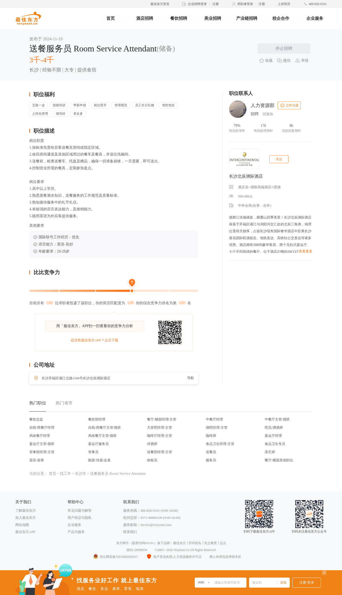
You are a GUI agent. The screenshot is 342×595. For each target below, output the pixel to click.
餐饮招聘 (178, 18)
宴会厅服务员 (98, 444)
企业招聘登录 (197, 4)
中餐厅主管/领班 (277, 419)
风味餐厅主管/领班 (102, 436)
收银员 (152, 460)
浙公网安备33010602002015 (115, 557)
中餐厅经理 (214, 419)
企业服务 (314, 18)
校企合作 (280, 18)
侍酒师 (152, 444)
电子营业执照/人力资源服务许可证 (174, 557)
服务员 (211, 460)
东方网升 (122, 543)
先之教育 (210, 543)
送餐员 (211, 452)
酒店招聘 (144, 18)
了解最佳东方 (25, 510)
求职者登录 (245, 4)
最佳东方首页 (159, 4)
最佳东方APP (25, 532)
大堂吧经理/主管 (159, 427)
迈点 (223, 543)
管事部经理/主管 (41, 452)
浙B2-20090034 (136, 550)
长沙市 (80, 474)
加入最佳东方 (25, 518)
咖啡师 (211, 436)
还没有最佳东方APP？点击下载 (94, 340)
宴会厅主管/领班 (41, 444)
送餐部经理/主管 (159, 452)
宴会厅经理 (273, 436)
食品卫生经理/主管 (220, 444)
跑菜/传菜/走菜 (99, 460)
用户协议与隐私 (80, 518)
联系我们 (130, 532)
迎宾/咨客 (36, 460)
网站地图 (22, 525)
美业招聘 (212, 18)
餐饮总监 (36, 419)
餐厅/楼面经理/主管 (161, 419)
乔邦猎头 (195, 543)
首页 (110, 18)
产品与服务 (76, 532)
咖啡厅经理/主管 (159, 436)
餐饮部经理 (96, 419)
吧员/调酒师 (274, 427)
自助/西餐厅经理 (41, 427)
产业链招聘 (246, 18)
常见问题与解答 (80, 510)
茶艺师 (270, 452)
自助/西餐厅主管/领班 (104, 427)
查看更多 (305, 251)
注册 (215, 4)
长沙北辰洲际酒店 (246, 176)
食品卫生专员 (275, 444)
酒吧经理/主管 (216, 427)
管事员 (93, 452)
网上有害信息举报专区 (225, 557)
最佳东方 (179, 543)
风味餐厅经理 (39, 436)
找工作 (65, 474)
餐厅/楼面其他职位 (279, 460)
